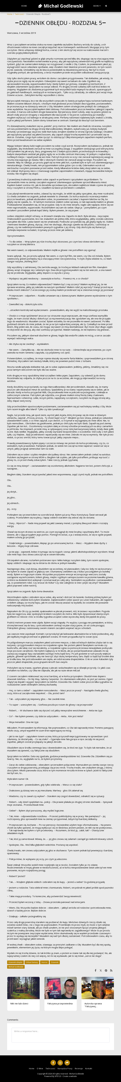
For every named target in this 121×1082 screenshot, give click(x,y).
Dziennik (54, 962)
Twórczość (19, 14)
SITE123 (58, 1076)
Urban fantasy (32, 962)
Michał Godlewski (16, 967)
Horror (45, 962)
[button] (106, 6)
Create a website (70, 1076)
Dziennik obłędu (15, 962)
